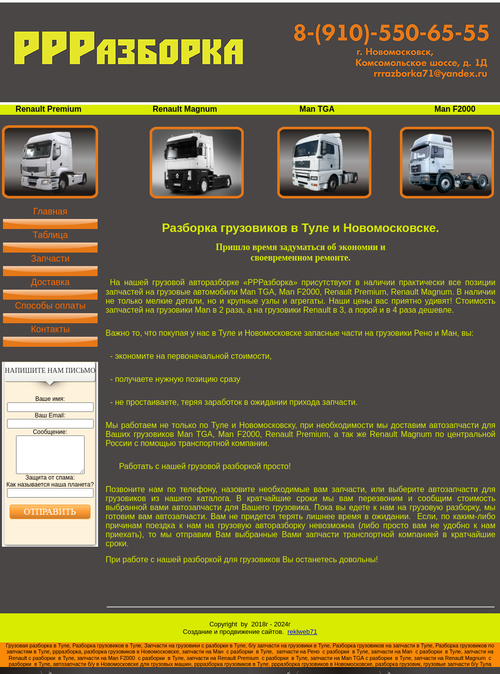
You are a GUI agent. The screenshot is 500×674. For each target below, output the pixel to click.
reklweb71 (302, 631)
